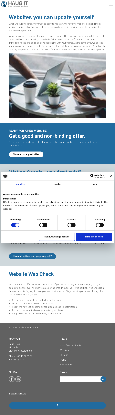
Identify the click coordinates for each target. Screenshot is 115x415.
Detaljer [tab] (57, 184)
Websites (65, 350)
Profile (64, 359)
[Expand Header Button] (111, 4)
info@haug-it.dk (16, 359)
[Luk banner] (111, 176)
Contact (65, 355)
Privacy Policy (68, 364)
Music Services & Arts (72, 345)
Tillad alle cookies (94, 236)
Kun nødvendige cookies (57, 236)
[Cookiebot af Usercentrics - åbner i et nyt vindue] (92, 176)
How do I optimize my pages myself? (32, 256)
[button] (103, 379)
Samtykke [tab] (20, 184)
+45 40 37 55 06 (24, 356)
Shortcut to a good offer (26, 154)
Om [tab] (95, 184)
